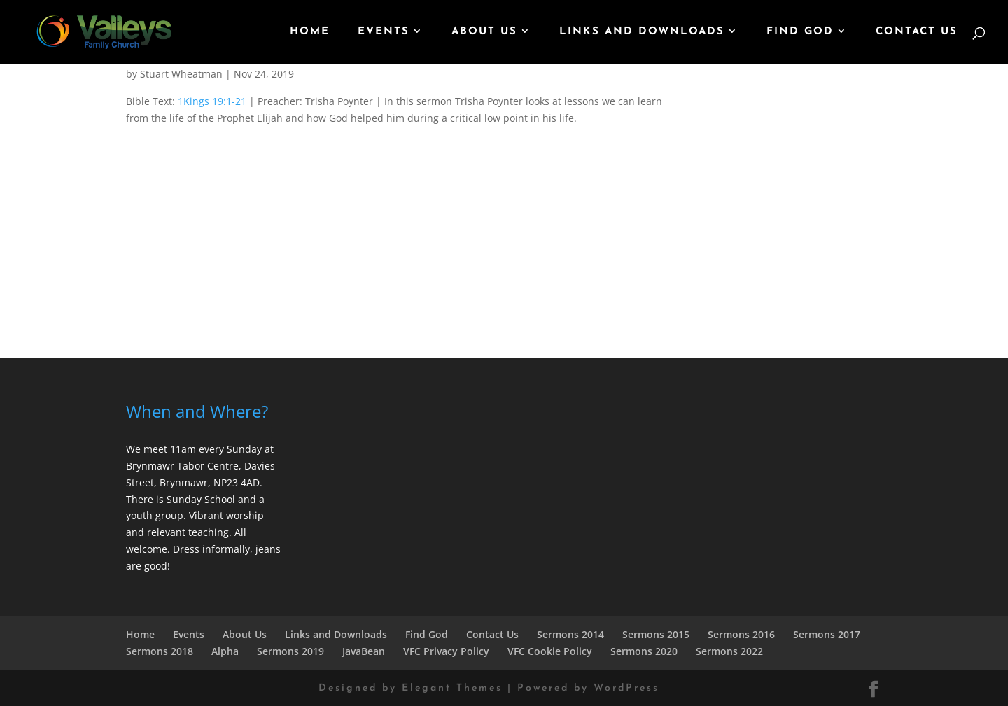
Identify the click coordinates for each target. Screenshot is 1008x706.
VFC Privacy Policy (446, 651)
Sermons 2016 (741, 634)
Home (310, 32)
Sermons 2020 (644, 651)
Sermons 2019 (290, 651)
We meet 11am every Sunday (194, 449)
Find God (800, 32)
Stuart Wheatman (181, 73)
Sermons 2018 (159, 651)
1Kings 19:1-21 (212, 101)
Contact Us (917, 32)
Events (384, 32)
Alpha (225, 651)
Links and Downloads (641, 32)
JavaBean (363, 651)
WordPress (626, 688)
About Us (484, 32)
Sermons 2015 (656, 634)
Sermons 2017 (826, 634)
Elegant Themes (452, 688)
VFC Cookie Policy (549, 651)
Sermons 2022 (729, 651)
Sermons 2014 (570, 634)
